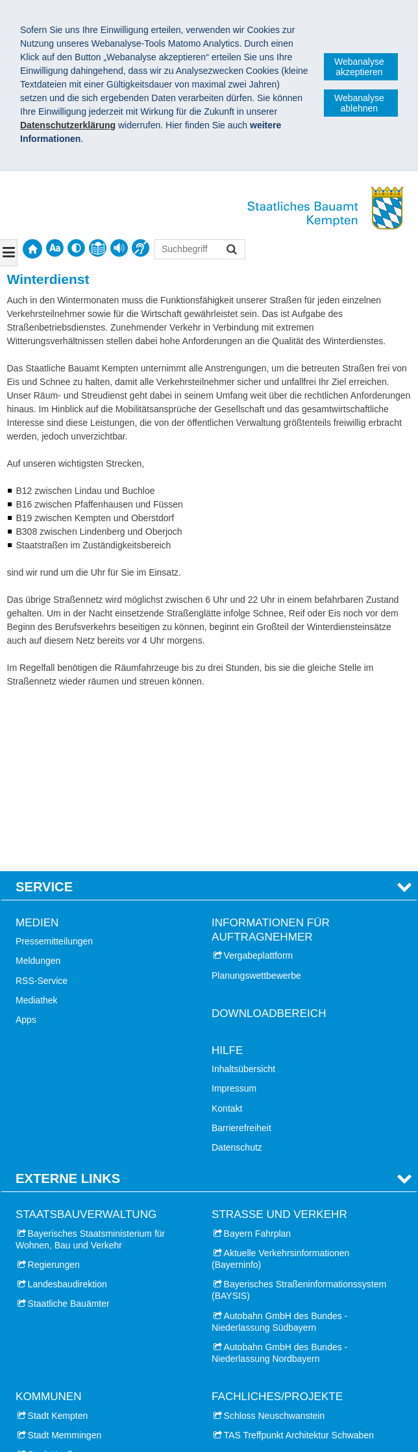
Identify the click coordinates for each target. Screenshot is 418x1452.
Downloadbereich (269, 844)
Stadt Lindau (53, 1305)
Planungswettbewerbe (256, 806)
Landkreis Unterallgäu (72, 1364)
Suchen (230, 250)
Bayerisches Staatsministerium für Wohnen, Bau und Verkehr (90, 1070)
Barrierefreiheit (241, 959)
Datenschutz (237, 978)
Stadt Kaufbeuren (63, 1285)
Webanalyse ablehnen (359, 103)
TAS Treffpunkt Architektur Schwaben (299, 1266)
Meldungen (38, 791)
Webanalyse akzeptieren (359, 66)
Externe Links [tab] (68, 1009)
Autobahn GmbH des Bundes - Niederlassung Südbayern (279, 1153)
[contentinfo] (97, 248)
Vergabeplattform (258, 786)
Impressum (234, 919)
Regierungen (54, 1095)
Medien (37, 753)
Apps (26, 850)
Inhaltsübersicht (243, 900)
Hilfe (227, 881)
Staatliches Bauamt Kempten (90, 1418)
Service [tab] (44, 717)
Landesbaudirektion (67, 1115)
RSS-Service (42, 811)
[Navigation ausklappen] (9, 252)
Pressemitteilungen (54, 772)
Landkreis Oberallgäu (71, 1324)
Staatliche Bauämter (69, 1134)
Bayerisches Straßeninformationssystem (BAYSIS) (299, 1121)
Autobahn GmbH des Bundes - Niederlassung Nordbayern (279, 1184)
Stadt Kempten (58, 1246)
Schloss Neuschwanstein (274, 1246)
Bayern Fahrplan (257, 1064)
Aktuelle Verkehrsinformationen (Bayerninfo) (280, 1090)
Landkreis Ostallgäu (68, 1344)
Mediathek (37, 831)
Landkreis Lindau (62, 1383)
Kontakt (227, 939)
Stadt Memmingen (65, 1266)
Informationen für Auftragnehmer (271, 760)
